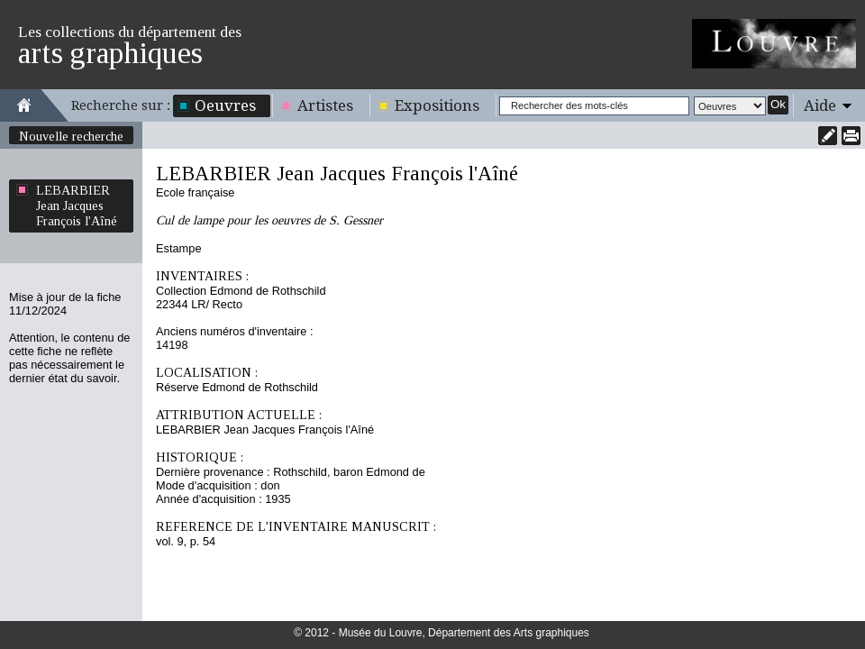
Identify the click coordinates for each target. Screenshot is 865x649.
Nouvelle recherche (71, 136)
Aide (820, 105)
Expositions (437, 105)
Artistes (325, 105)
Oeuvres (225, 105)
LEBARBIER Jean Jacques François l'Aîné (76, 205)
